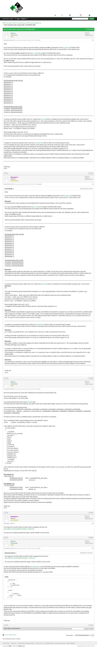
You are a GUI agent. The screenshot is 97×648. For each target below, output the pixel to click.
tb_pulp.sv (66, 47)
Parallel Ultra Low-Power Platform (26, 643)
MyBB (9, 646)
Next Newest (16, 628)
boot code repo (34, 566)
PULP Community (7, 23)
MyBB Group (21, 646)
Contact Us (13, 643)
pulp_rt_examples (35, 53)
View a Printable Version (10, 634)
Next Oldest (7, 628)
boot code (43, 119)
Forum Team (6, 643)
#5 (92, 548)
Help (92, 15)
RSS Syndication (71, 643)
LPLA (13, 33)
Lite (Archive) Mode (49, 643)
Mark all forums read (60, 643)
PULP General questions (33, 23)
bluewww (39, 184)
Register (23, 18)
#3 (92, 389)
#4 (92, 523)
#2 (92, 184)
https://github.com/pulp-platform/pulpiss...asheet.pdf (19, 529)
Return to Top (39, 643)
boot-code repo (38, 143)
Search (65, 15)
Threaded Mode (89, 29)
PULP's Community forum (19, 23)
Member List (74, 15)
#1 (92, 40)
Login (18, 18)
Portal (58, 15)
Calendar (84, 15)
